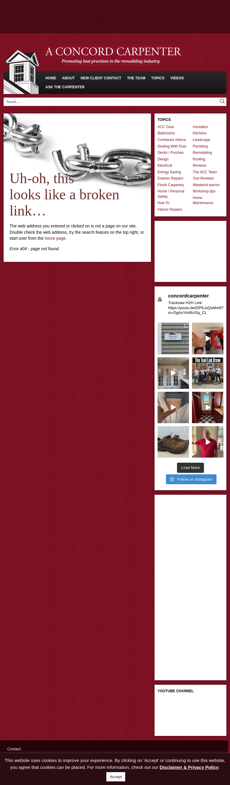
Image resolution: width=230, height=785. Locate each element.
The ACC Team (205, 172)
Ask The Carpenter (65, 87)
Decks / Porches (171, 153)
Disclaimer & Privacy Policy (189, 767)
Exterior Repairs (170, 178)
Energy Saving (169, 172)
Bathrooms (166, 133)
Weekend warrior (206, 185)
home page (55, 238)
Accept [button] (116, 777)
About (68, 78)
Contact (14, 749)
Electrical (165, 165)
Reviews (199, 165)
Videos (177, 78)
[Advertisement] (115, 16)
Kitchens (200, 133)
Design (163, 159)
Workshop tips (204, 191)
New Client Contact (101, 78)
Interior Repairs (170, 209)
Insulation (200, 127)
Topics (157, 78)
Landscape (202, 140)
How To (164, 203)
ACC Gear (166, 127)
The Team (136, 78)
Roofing (199, 159)
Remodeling (202, 153)
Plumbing (200, 146)
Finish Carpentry (171, 185)
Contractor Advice (172, 140)
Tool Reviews (203, 178)
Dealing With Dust (172, 146)
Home (51, 78)
